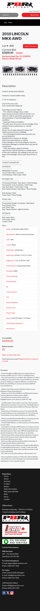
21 (7, 74)
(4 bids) (19, 53)
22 (9, 74)
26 (17, 74)
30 (24, 74)
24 (13, 74)
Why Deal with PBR (11, 491)
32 (28, 74)
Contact (7, 499)
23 (11, 74)
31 (26, 74)
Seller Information (10, 489)
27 (19, 74)
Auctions (7, 481)
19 (3, 74)
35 (34, 74)
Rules (6, 494)
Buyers (6, 486)
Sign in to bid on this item (11, 355)
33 (30, 74)
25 (15, 74)
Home (6, 476)
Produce (7, 484)
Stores (6, 497)
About (6, 479)
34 (32, 74)
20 (5, 74)
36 (36, 74)
